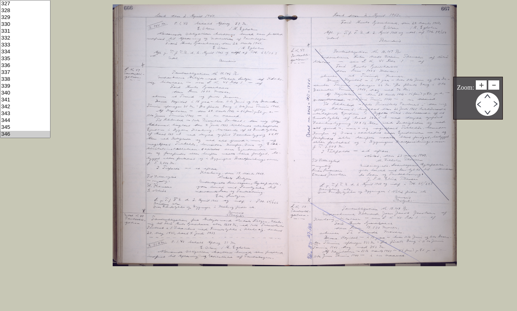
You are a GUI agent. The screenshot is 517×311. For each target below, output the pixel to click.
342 (25, 106)
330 (25, 24)
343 (25, 113)
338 (25, 79)
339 (25, 86)
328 (25, 10)
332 (25, 38)
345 (25, 127)
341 (25, 100)
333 (25, 45)
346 (25, 134)
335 (25, 58)
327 (25, 3)
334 (25, 51)
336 (25, 65)
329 (25, 17)
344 (25, 120)
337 (25, 72)
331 (25, 31)
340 (25, 93)
